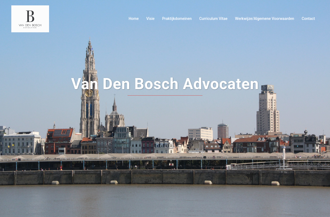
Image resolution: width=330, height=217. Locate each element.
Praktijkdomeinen (177, 18)
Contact (308, 18)
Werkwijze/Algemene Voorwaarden (264, 18)
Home (134, 18)
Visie (150, 18)
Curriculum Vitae (213, 18)
